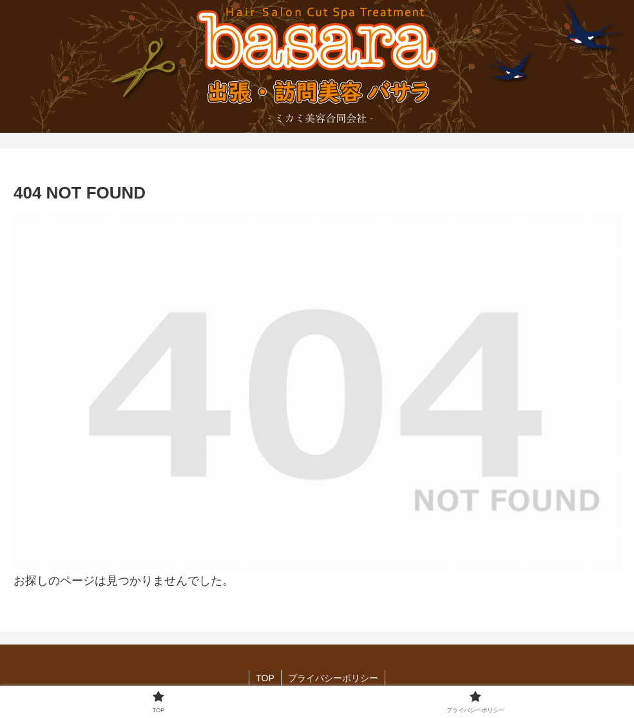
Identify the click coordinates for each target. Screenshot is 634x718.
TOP (265, 678)
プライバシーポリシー (333, 678)
